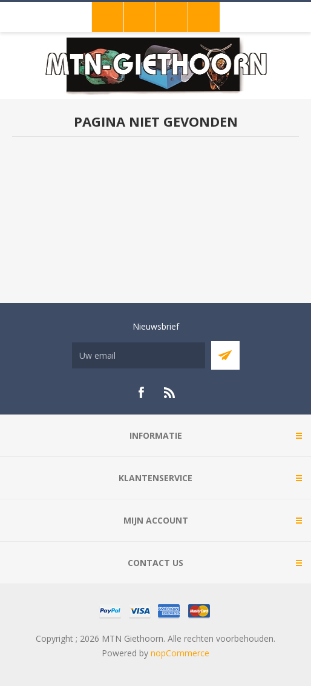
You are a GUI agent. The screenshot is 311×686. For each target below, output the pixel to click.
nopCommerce (180, 653)
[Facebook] (141, 392)
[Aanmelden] (138, 355)
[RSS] (170, 392)
